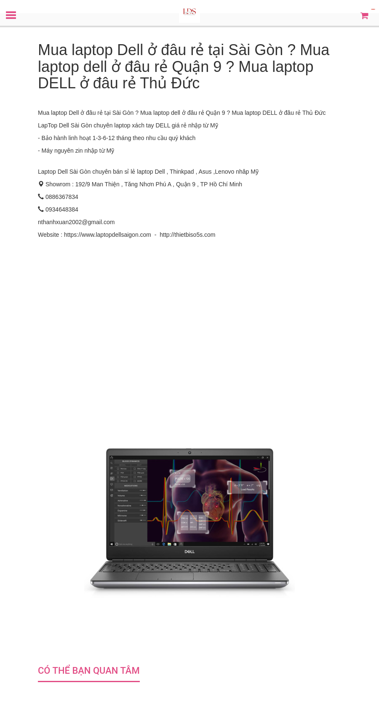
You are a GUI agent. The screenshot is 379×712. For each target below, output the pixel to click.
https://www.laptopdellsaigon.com (107, 234)
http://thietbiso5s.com (187, 234)
